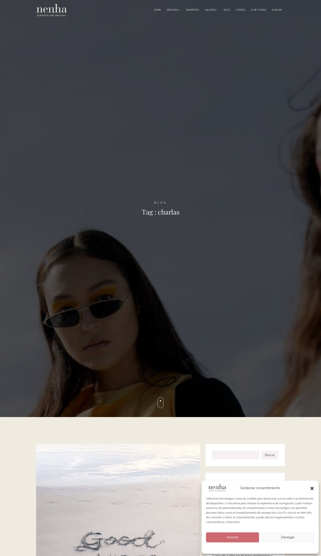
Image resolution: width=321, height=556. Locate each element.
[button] (312, 488)
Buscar (270, 455)
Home (157, 10)
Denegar (287, 537)
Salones (211, 10)
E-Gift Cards (258, 10)
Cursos (240, 10)
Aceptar (232, 537)
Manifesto (192, 10)
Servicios (174, 10)
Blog (227, 10)
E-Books (277, 10)
